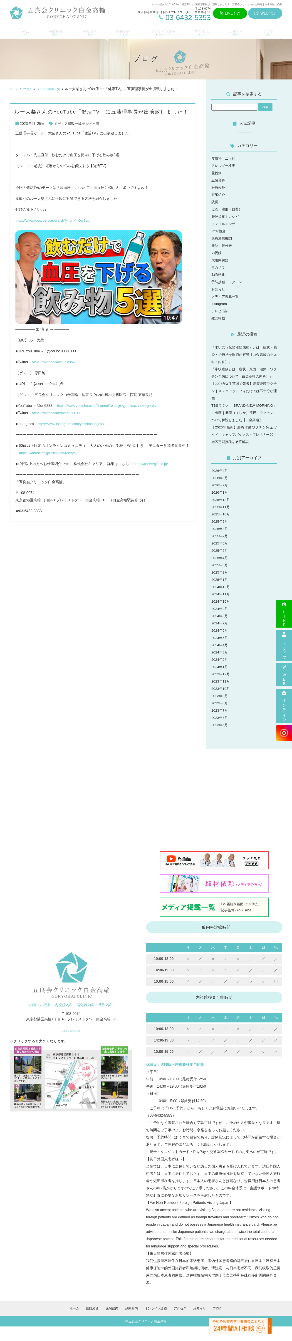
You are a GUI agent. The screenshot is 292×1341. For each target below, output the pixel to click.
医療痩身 (218, 187)
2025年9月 (220, 536)
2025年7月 (220, 550)
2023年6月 (220, 732)
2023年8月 (220, 718)
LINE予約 (230, 13)
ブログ (269, 32)
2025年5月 (220, 565)
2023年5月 (220, 739)
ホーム (23, 32)
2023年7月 (220, 725)
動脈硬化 (218, 275)
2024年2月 (220, 674)
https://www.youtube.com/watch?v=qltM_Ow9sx (53, 220)
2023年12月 (221, 688)
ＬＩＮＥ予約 (284, 613)
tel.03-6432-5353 (71, 1043)
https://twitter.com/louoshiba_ (55, 362)
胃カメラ (218, 267)
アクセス (203, 32)
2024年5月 (220, 652)
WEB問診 (265, 13)
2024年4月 (220, 659)
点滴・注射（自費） (227, 209)
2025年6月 (220, 558)
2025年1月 (220, 594)
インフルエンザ (224, 224)
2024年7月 (220, 638)
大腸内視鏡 (220, 260)
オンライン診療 (284, 705)
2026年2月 (220, 500)
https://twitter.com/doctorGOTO (57, 413)
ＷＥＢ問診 (284, 675)
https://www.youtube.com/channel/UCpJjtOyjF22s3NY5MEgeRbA (109, 406)
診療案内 (123, 32)
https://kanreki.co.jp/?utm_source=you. (50, 453)
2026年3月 (220, 492)
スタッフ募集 (284, 645)
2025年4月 (220, 572)
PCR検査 (218, 231)
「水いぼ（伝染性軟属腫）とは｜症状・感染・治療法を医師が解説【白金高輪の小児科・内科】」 (244, 354)
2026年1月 (220, 507)
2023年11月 (221, 696)
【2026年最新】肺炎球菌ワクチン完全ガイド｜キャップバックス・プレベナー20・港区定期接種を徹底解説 (244, 449)
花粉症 (216, 173)
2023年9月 (220, 710)
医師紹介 (55, 32)
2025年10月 (221, 529)
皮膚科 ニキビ (224, 158)
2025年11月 (221, 521)
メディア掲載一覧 (68, 124)
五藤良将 (218, 180)
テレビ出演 (93, 124)
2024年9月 (220, 623)
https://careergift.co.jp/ (151, 464)
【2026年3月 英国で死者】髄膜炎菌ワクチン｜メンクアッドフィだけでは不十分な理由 (244, 398)
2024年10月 (221, 616)
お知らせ (237, 32)
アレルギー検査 (224, 166)
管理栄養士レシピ (225, 216)
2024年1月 (220, 681)
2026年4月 (220, 485)
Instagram (219, 304)
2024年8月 (220, 630)
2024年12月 (221, 601)
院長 (215, 202)
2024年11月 (221, 609)
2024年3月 (220, 667)
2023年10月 (221, 703)
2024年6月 (220, 645)
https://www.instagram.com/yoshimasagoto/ (72, 424)
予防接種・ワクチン (227, 282)
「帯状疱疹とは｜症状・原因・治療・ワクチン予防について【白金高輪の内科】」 (244, 376)
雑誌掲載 (218, 318)
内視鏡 (216, 253)
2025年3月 (220, 579)
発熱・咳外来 (222, 245)
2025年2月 (220, 587)
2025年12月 (221, 514)
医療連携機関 (222, 238)
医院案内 (89, 32)
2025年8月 (220, 543)
